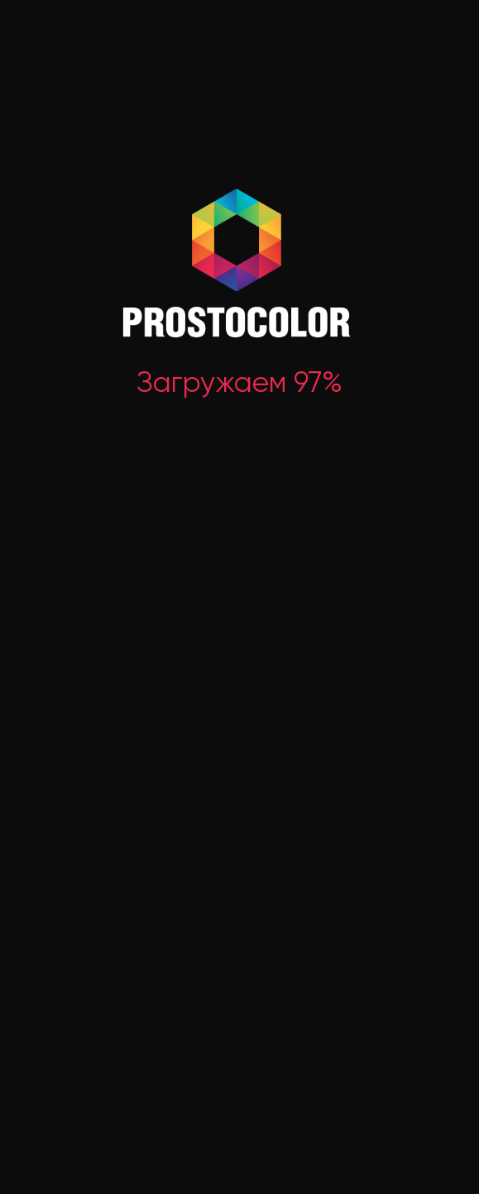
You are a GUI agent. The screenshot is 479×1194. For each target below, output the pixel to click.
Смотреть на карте (255, 1070)
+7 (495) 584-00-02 (82, 721)
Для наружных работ (270, 737)
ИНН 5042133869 (43, 1089)
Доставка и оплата (346, 881)
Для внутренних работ (275, 765)
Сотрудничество (340, 909)
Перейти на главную (239, 402)
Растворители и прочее (279, 791)
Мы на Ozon (244, 936)
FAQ (420, 908)
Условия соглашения (409, 1110)
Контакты (437, 936)
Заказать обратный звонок (72, 742)
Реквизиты (33, 1049)
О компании (243, 881)
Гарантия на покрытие (325, 943)
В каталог (239, 465)
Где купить (240, 909)
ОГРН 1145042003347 (51, 1069)
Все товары (232, 719)
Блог (423, 881)
